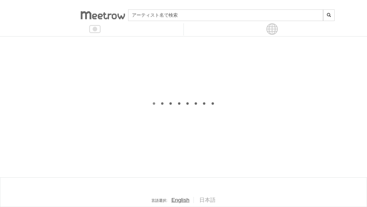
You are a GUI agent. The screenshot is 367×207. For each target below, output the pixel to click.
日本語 (207, 200)
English (180, 200)
